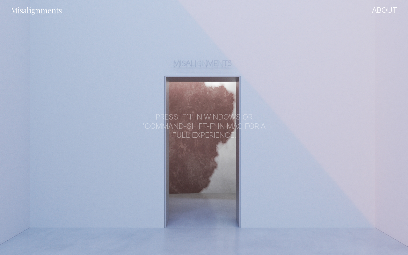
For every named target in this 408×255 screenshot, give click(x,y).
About (384, 10)
